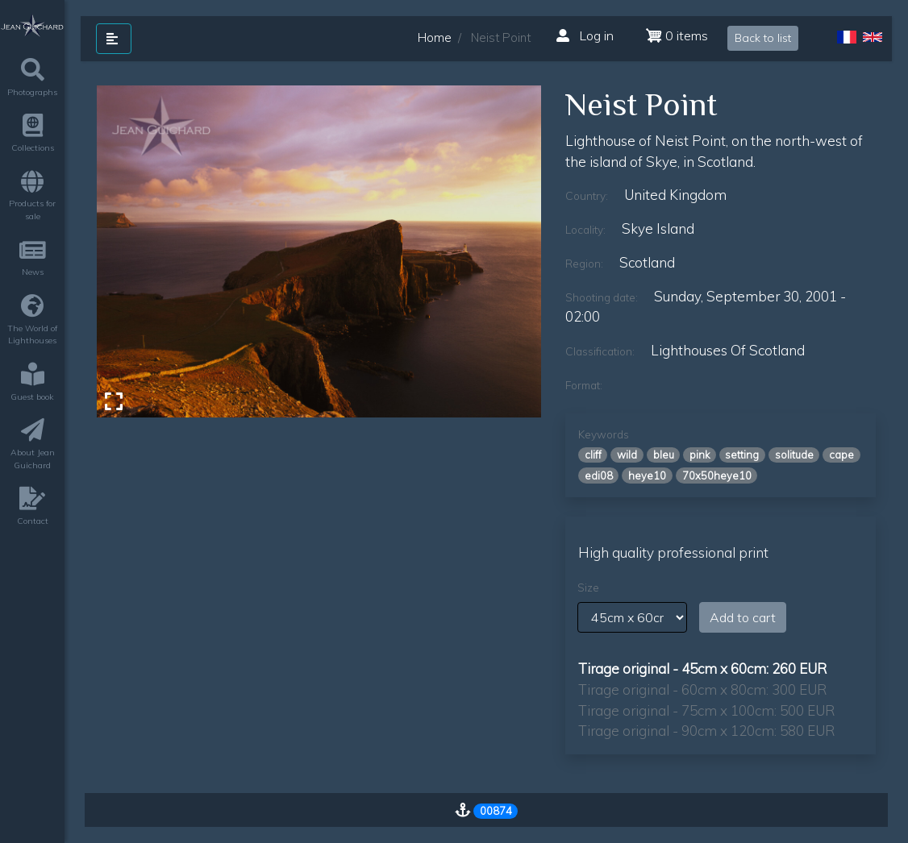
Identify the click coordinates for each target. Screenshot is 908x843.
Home (435, 37)
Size (588, 587)
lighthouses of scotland (728, 350)
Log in (585, 35)
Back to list (763, 38)
